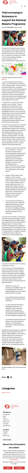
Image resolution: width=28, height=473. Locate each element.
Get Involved (7, 440)
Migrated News (6, 392)
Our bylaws (5, 423)
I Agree (8, 468)
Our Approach (6, 414)
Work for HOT (6, 421)
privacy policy (14, 459)
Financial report (7, 425)
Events (4, 418)
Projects (5, 433)
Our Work (6, 430)
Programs (5, 431)
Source (4, 79)
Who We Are (7, 412)
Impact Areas (6, 435)
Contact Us (6, 420)
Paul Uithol (10, 27)
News (4, 416)
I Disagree (19, 468)
